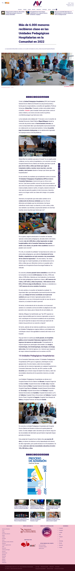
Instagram (61, 530)
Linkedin (60, 532)
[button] (2, 3)
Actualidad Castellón (43, 546)
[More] (48, 97)
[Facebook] (33, 97)
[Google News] (27, 97)
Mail (60, 534)
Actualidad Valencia (68, 86)
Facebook (61, 528)
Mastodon (61, 545)
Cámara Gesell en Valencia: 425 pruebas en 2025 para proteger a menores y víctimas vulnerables (15, 13)
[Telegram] (36, 97)
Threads (60, 547)
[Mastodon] (38, 97)
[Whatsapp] (29, 97)
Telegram (61, 536)
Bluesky (60, 543)
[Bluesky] (40, 97)
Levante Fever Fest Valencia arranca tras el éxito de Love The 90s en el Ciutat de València (21, 519)
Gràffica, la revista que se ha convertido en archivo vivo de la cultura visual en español (53, 519)
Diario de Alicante (42, 545)
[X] (34, 97)
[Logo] (37, 4)
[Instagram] (31, 97)
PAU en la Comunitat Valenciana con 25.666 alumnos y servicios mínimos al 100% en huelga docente (64, 13)
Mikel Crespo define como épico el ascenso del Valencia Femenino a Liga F (37, 519)
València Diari (41, 548)
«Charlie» (27, 110)
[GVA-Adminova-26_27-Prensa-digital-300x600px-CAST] (37, 495)
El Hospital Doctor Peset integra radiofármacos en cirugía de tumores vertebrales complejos (38, 13)
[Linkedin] (42, 97)
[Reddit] (44, 97)
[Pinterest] (46, 97)
